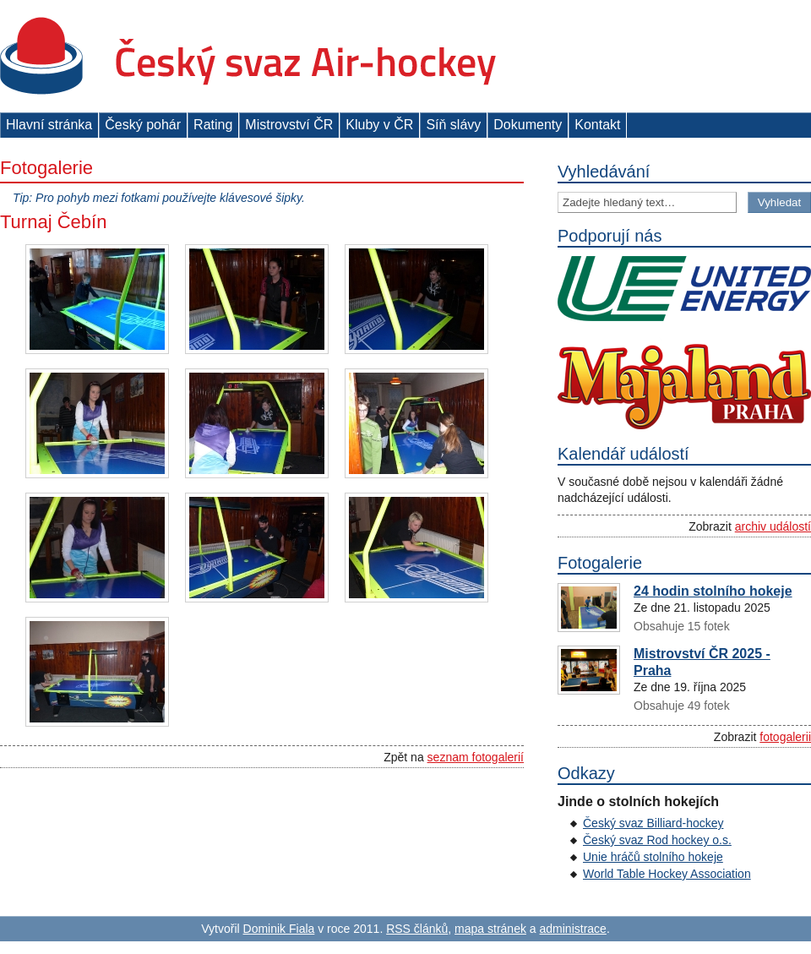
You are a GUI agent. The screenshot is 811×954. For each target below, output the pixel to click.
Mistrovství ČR (289, 124)
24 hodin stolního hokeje (713, 591)
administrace (573, 928)
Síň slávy (453, 124)
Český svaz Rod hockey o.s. (657, 840)
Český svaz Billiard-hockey (653, 823)
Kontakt (597, 124)
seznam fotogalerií (475, 757)
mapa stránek (490, 928)
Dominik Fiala (279, 928)
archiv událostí (773, 526)
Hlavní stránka (49, 124)
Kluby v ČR (379, 124)
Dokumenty (527, 124)
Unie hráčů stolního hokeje (653, 857)
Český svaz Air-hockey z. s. (248, 56)
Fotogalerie (46, 167)
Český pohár (143, 124)
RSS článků (417, 928)
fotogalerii (785, 737)
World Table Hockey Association (667, 873)
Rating (212, 124)
